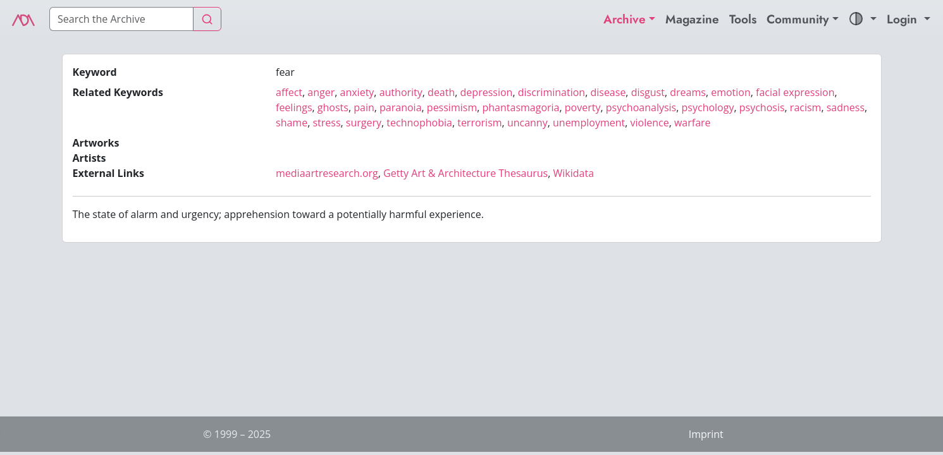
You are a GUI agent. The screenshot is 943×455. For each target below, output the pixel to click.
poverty (583, 107)
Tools (742, 19)
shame (291, 123)
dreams (688, 92)
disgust (648, 92)
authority (400, 92)
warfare (692, 123)
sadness (846, 107)
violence (650, 123)
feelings (294, 107)
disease (608, 92)
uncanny (527, 123)
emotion (731, 92)
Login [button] (904, 19)
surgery (363, 123)
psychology (708, 107)
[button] (863, 19)
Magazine (692, 19)
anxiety (357, 92)
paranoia (400, 107)
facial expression (795, 92)
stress (326, 123)
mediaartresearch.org (327, 173)
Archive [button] (624, 19)
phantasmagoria (521, 107)
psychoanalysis (641, 107)
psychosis (762, 107)
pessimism (452, 107)
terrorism (479, 123)
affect (289, 92)
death (441, 92)
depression (486, 92)
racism (806, 107)
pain (364, 107)
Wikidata (574, 173)
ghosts (332, 107)
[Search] (121, 19)
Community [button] (798, 19)
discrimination (551, 92)
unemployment (589, 123)
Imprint (706, 434)
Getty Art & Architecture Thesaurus (465, 173)
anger (321, 92)
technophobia (419, 123)
